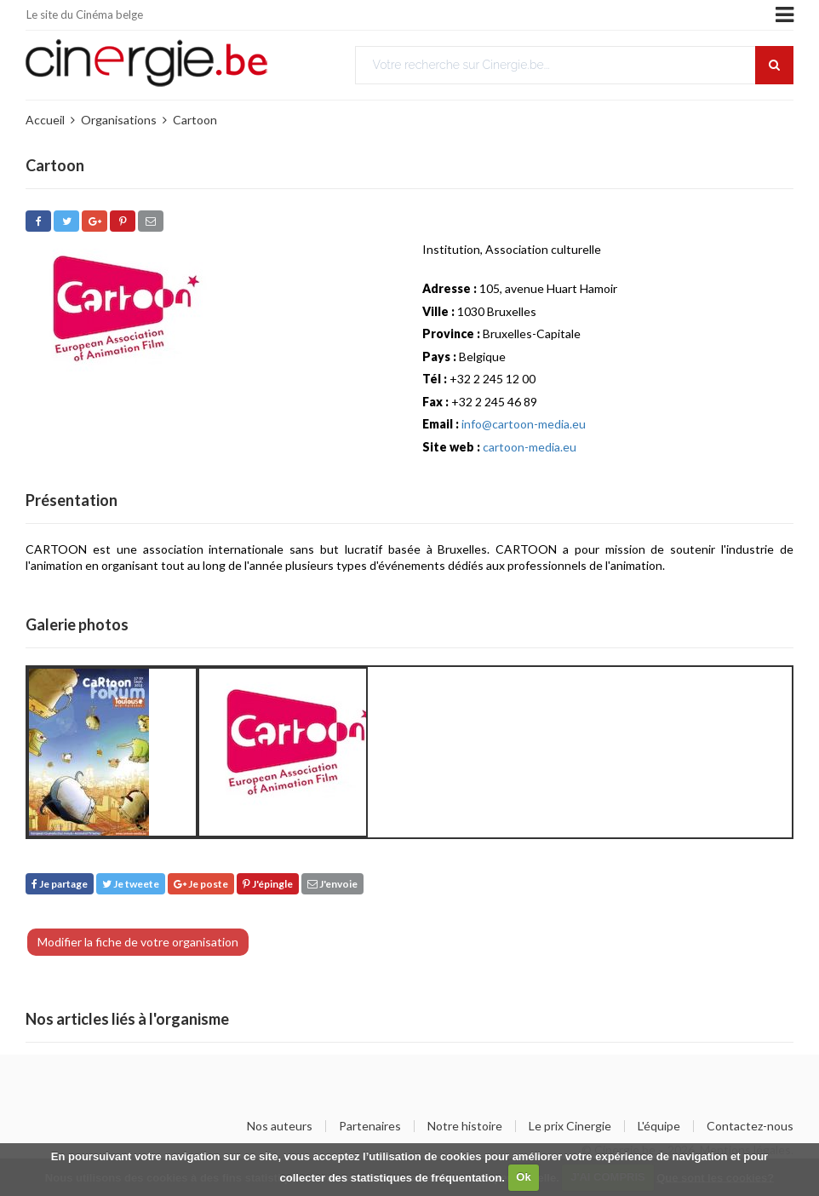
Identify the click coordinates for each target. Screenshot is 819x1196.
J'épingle (268, 883)
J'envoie (332, 883)
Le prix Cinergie (570, 1126)
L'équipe (659, 1126)
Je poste (201, 883)
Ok (523, 1176)
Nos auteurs (279, 1126)
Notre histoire (464, 1126)
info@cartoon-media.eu (523, 424)
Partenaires (370, 1126)
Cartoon (195, 119)
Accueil (45, 119)
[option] (112, 752)
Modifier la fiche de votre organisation (137, 941)
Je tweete (130, 883)
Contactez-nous (750, 1126)
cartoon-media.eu (529, 447)
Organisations (119, 119)
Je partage (60, 883)
